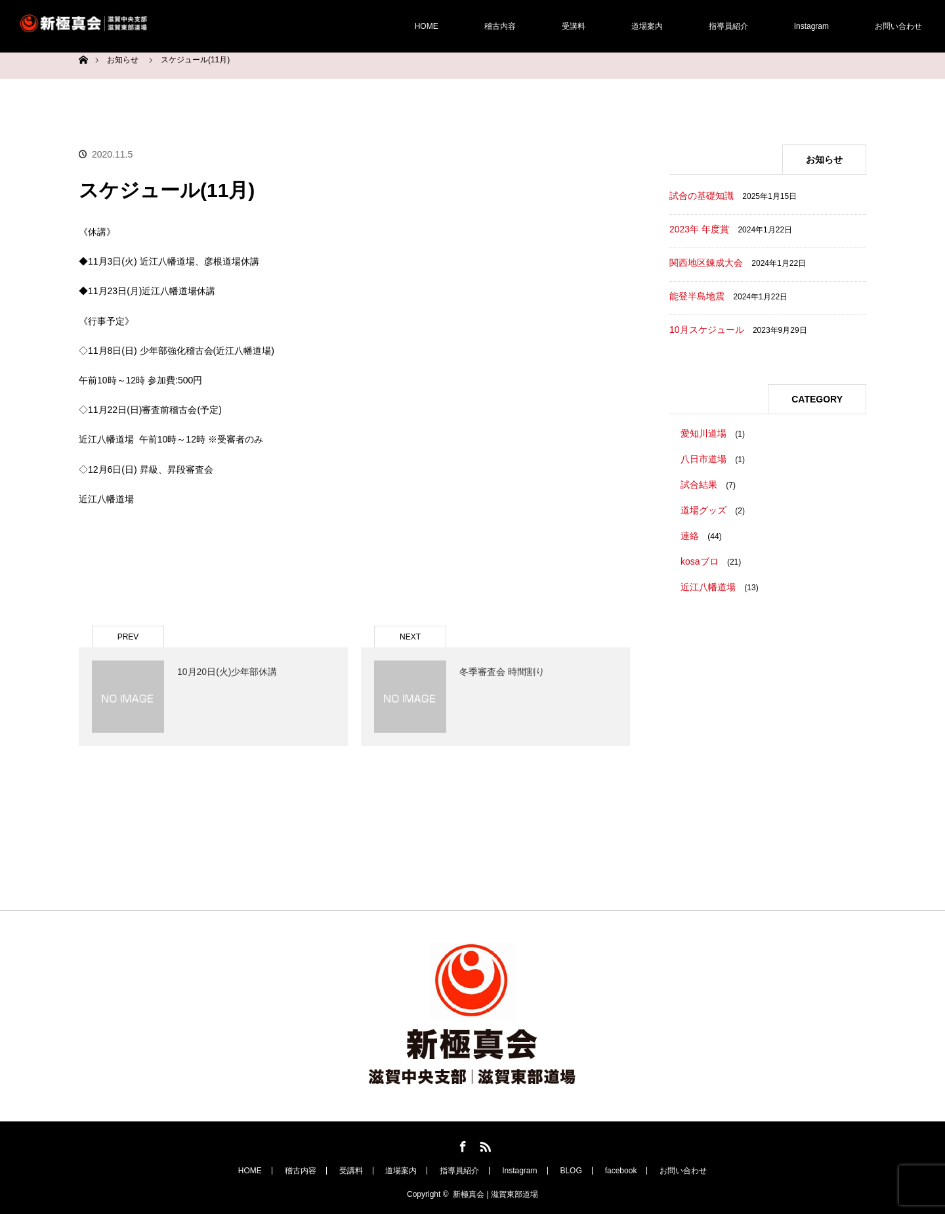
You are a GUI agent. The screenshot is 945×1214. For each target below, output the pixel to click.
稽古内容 (500, 26)
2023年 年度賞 (699, 229)
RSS (484, 1144)
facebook (621, 1171)
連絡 (690, 536)
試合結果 (699, 484)
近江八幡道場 (708, 587)
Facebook (461, 1144)
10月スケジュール (706, 329)
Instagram (811, 26)
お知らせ (122, 59)
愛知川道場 (703, 433)
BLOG (570, 1171)
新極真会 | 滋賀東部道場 (495, 1194)
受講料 (573, 26)
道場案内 (647, 26)
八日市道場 (703, 459)
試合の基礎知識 (701, 195)
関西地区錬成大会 (706, 262)
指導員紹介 (728, 26)
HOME (426, 26)
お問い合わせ (898, 26)
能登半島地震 (696, 296)
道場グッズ (703, 510)
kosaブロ (700, 561)
